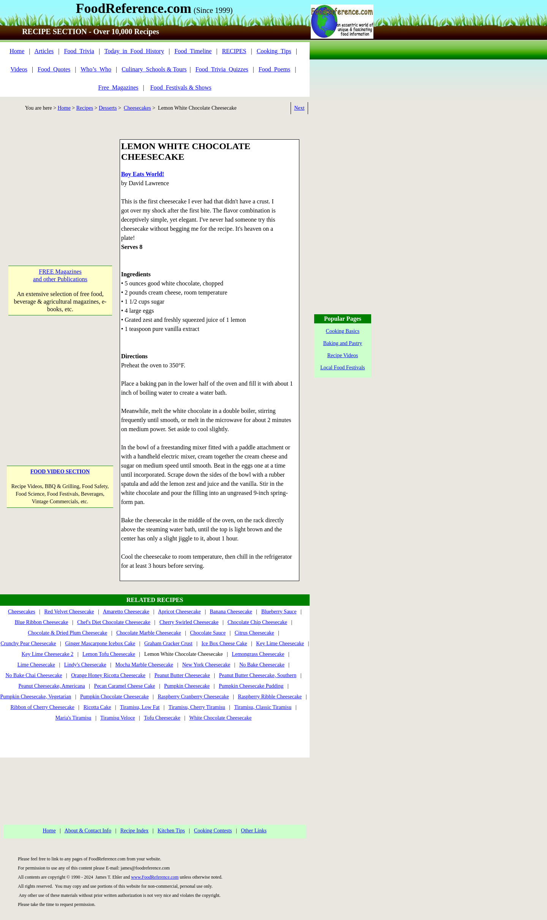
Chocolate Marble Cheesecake (148, 633)
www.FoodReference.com (155, 877)
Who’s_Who (96, 69)
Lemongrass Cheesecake (258, 654)
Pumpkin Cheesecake (187, 686)
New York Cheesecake (206, 665)
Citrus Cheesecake (254, 633)
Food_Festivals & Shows (181, 87)
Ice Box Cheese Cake (224, 643)
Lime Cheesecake (36, 665)
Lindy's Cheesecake (85, 665)
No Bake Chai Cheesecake (33, 675)
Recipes (84, 108)
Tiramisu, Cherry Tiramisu (197, 707)
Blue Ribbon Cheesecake (41, 622)
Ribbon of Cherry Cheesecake (42, 707)
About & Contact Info (88, 830)
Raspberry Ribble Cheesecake (270, 696)
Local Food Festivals (342, 367)
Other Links (253, 830)
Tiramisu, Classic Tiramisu (262, 707)
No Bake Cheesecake (262, 665)
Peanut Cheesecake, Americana (51, 686)
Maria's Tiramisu (73, 718)
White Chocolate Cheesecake (220, 718)
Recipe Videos (342, 355)
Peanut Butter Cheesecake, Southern (258, 675)
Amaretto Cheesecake (126, 611)
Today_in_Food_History (134, 51)
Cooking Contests (213, 830)
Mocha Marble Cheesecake (144, 665)
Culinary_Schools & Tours (154, 69)
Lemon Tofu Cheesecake (108, 654)
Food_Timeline (193, 51)
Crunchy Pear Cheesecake (28, 643)
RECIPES (234, 51)
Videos (19, 69)
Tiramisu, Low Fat (140, 707)
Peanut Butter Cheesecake (182, 675)
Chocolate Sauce (208, 633)
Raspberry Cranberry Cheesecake (193, 696)
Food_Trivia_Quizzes (222, 69)
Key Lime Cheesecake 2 (47, 654)
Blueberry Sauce (279, 611)
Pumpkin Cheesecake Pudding (251, 686)
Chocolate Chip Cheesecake (257, 622)
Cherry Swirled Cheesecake (189, 622)
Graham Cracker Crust (168, 643)
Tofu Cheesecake (162, 718)
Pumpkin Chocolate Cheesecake (114, 696)
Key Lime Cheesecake (280, 643)
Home (16, 51)
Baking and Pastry (342, 343)
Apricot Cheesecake (179, 611)
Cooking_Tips (274, 51)
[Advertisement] (60, 186)
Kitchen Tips (171, 830)
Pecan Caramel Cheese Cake (124, 686)
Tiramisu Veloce (117, 718)
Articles (44, 51)
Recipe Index (134, 830)
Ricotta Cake (97, 707)
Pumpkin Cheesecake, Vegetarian (35, 696)
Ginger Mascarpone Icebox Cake (100, 643)
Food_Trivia (79, 51)
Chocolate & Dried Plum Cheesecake (67, 633)
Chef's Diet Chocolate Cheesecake (113, 622)
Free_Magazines (118, 87)
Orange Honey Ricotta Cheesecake (108, 675)
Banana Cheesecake (231, 611)
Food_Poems (275, 69)
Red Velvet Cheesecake (69, 611)
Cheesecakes (137, 108)
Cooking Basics (342, 331)
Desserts (108, 108)
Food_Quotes (54, 69)
